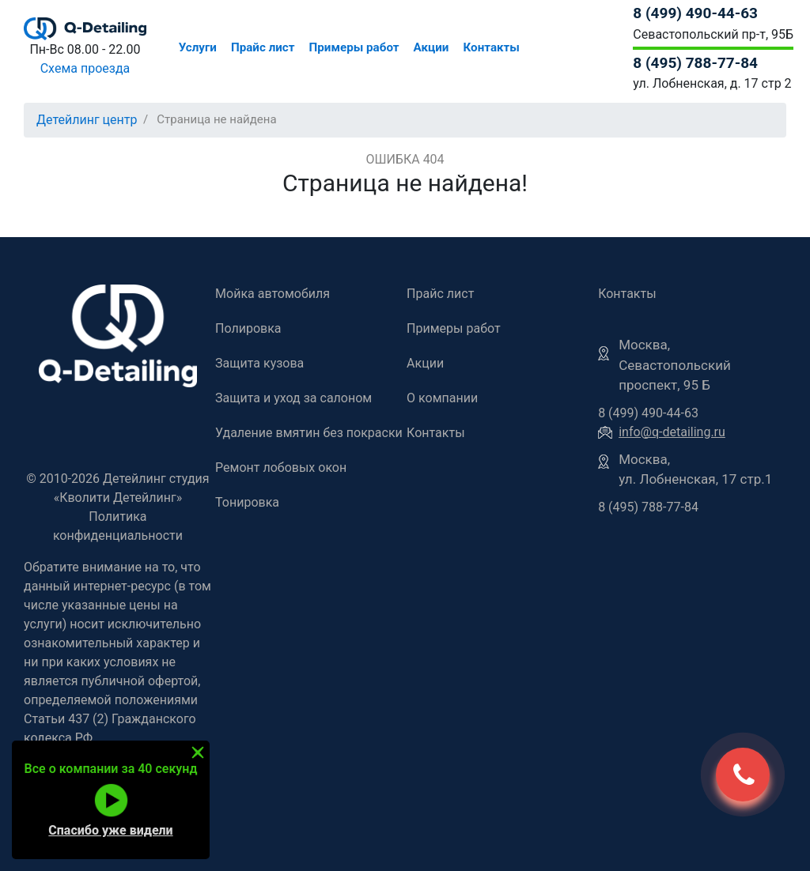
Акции (431, 47)
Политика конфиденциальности (118, 526)
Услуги (198, 47)
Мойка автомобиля (272, 293)
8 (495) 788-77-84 (695, 63)
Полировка (248, 328)
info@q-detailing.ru (672, 431)
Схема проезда (85, 68)
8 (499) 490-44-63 (695, 13)
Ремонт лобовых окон (280, 467)
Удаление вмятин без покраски (309, 432)
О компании (442, 397)
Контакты (491, 47)
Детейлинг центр (87, 119)
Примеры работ (354, 47)
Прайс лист (263, 47)
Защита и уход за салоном (293, 397)
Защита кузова (259, 363)
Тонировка (247, 502)
